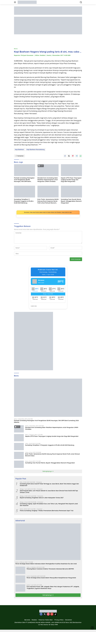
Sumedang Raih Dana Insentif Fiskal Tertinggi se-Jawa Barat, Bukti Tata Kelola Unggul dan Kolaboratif (49, 484)
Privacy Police (58, 620)
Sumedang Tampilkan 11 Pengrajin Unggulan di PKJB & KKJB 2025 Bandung (24, 201)
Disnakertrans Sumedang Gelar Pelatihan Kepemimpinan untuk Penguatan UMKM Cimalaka (47, 179)
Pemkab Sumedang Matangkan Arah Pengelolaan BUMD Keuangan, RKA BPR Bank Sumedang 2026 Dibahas (24, 179)
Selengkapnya (48, 471)
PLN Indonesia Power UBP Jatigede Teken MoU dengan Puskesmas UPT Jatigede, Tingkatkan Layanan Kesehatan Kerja (53, 587)
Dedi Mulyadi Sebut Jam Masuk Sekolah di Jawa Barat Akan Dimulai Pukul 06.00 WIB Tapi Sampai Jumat (49, 491)
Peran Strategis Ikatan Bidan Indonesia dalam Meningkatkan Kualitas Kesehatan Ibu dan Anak (46, 564)
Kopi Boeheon (19, 149)
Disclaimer (68, 620)
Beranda (27, 620)
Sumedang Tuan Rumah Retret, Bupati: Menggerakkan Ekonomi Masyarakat (71, 201)
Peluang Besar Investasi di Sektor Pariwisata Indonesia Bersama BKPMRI (50, 569)
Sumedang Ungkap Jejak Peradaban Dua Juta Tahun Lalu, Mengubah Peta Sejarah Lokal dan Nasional (49, 504)
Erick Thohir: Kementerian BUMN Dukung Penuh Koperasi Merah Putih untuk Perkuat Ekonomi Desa (48, 201)
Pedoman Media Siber (46, 620)
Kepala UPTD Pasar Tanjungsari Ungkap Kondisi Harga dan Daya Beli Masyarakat (71, 179)
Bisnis (16, 49)
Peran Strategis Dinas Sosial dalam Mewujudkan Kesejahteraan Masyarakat (51, 578)
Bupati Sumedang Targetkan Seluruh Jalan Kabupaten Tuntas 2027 (42, 498)
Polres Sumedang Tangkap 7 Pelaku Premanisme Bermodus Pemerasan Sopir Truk (46, 510)
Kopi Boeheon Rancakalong (36, 149)
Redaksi (34, 620)
